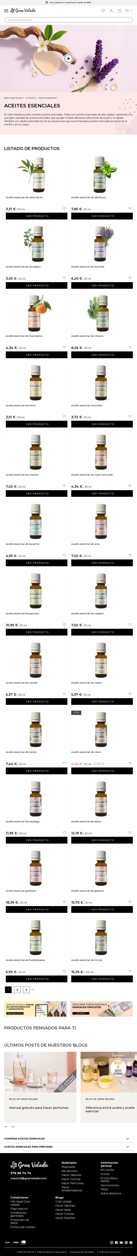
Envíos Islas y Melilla (109, 1179)
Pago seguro (19, 1208)
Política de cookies (22, 1226)
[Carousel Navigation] (70, 1136)
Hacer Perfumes (73, 1183)
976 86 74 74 (20, 1173)
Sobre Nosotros (111, 1193)
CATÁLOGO (31, 98)
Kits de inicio (70, 1170)
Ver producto (37, 216)
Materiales (68, 1166)
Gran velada (63, 1201)
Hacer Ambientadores (72, 1189)
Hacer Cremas (71, 1179)
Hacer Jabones (71, 1174)
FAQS (104, 1189)
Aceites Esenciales (48, 98)
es (128, 10)
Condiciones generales (18, 1214)
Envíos (105, 1173)
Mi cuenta (107, 1169)
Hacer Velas (63, 1209)
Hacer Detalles (65, 1217)
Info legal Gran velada (20, 1203)
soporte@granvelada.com (28, 1178)
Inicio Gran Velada (13, 98)
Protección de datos (19, 1221)
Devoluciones (110, 1185)
